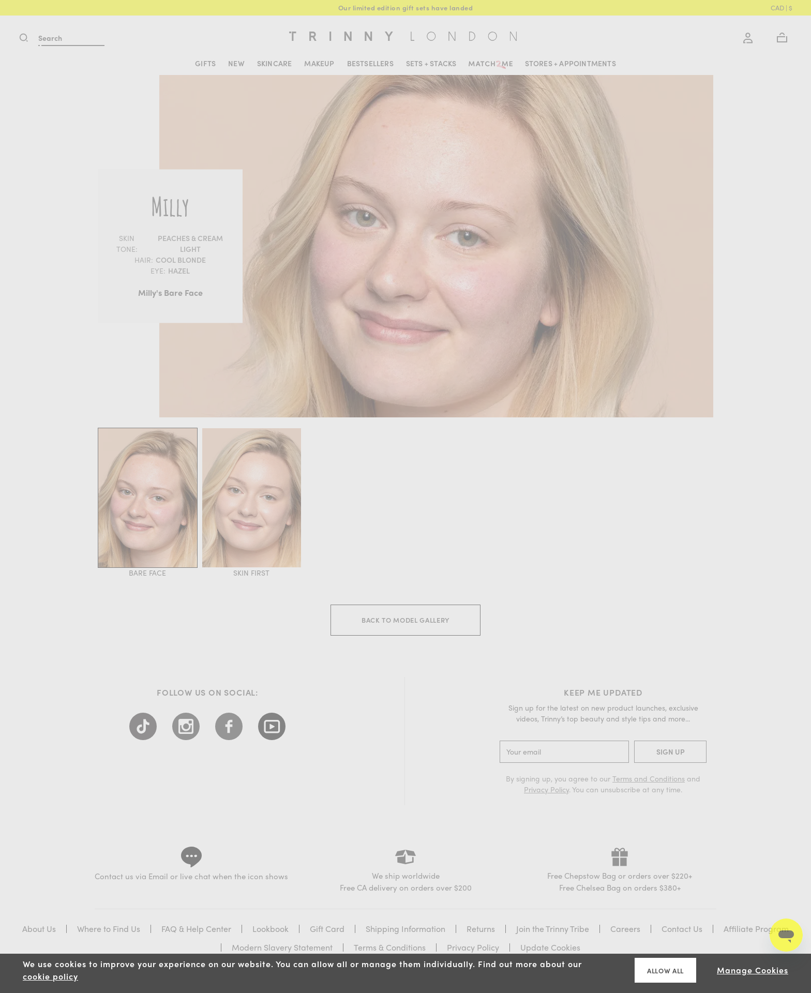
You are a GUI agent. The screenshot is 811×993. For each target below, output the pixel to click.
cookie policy (50, 976)
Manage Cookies (752, 970)
